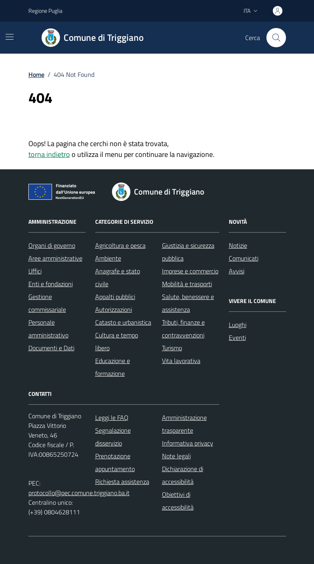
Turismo (172, 348)
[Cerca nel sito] (276, 37)
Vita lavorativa (181, 360)
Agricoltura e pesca (120, 245)
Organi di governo (51, 245)
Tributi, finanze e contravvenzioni (183, 328)
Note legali (176, 456)
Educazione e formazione (112, 367)
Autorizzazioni (113, 309)
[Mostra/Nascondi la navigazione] (9, 37)
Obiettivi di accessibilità (178, 501)
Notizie (238, 245)
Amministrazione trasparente (184, 424)
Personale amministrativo (48, 328)
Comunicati (243, 258)
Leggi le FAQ (111, 417)
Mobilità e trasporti (187, 284)
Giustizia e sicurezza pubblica (188, 252)
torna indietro (49, 154)
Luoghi (237, 324)
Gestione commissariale (47, 303)
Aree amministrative (55, 258)
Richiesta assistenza (122, 481)
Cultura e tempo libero (116, 341)
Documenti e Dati (51, 348)
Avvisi (236, 271)
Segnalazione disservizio (113, 437)
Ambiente (108, 258)
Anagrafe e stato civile (117, 277)
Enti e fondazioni (50, 284)
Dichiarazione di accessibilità (182, 475)
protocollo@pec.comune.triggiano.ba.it (79, 493)
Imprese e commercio (190, 271)
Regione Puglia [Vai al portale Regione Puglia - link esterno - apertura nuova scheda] (45, 10)
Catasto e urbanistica (123, 322)
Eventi (237, 337)
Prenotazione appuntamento (115, 462)
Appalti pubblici (115, 296)
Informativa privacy (187, 443)
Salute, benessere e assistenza (188, 303)
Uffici (35, 271)
